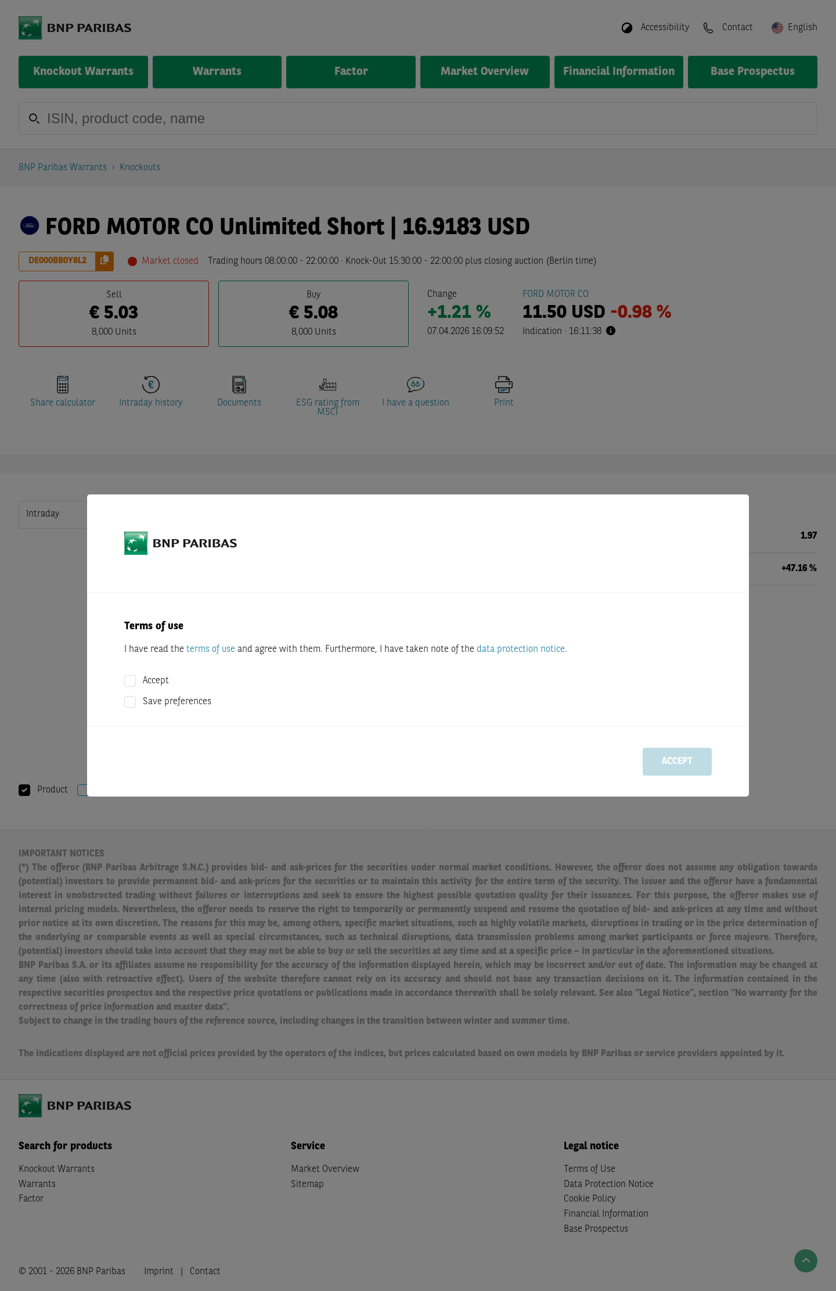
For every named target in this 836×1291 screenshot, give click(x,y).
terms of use (210, 649)
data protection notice (521, 649)
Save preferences (177, 702)
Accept (156, 681)
